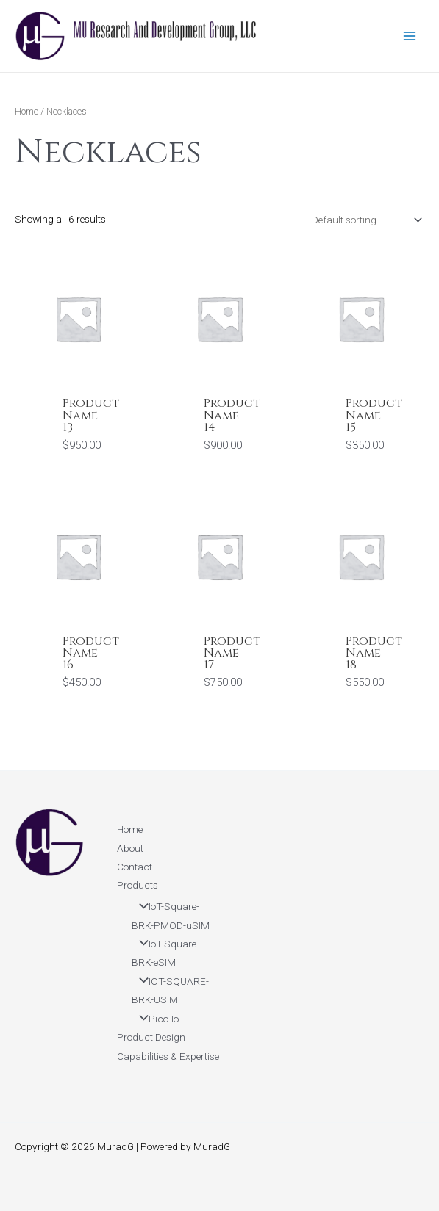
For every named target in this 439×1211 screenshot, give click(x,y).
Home (26, 111)
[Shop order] (365, 220)
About (130, 848)
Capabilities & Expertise (168, 1056)
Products (137, 885)
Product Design (151, 1037)
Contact (134, 866)
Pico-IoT (158, 1018)
